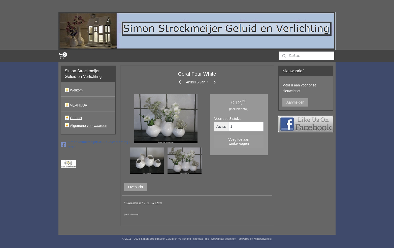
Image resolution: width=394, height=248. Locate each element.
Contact (76, 118)
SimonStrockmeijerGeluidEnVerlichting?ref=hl (88, 144)
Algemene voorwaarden (88, 126)
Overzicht (135, 187)
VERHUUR (78, 105)
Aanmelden (295, 102)
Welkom (76, 90)
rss (207, 238)
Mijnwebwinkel (263, 238)
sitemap (198, 238)
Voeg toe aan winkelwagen (238, 141)
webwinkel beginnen (223, 238)
